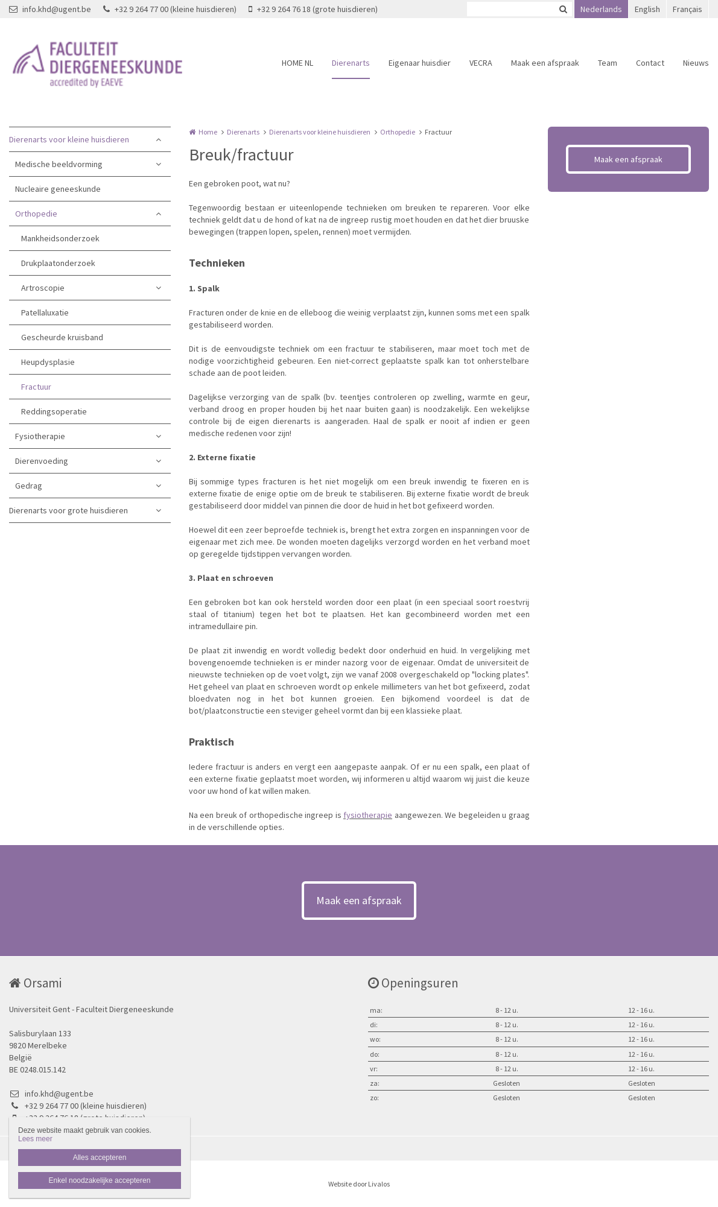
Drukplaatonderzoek (58, 263)
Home (208, 131)
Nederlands (601, 9)
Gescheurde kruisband (62, 337)
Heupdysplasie (48, 361)
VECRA (480, 62)
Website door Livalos (359, 1183)
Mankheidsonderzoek (60, 238)
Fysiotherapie (40, 436)
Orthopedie (36, 213)
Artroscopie (43, 287)
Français (687, 9)
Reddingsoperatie (54, 411)
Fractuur (36, 386)
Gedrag (28, 485)
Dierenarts (351, 62)
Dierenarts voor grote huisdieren (68, 510)
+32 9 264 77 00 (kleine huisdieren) (170, 9)
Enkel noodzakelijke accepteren (100, 1180)
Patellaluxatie (45, 312)
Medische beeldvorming (59, 164)
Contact (650, 62)
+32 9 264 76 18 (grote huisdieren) (313, 9)
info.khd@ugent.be (50, 9)
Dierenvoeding (41, 460)
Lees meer (35, 1139)
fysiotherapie (367, 814)
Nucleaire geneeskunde (58, 188)
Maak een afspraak (545, 62)
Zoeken (563, 9)
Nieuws (696, 62)
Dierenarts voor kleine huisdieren (69, 139)
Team (607, 62)
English (647, 9)
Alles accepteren (100, 1157)
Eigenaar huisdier (420, 62)
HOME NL (297, 62)
